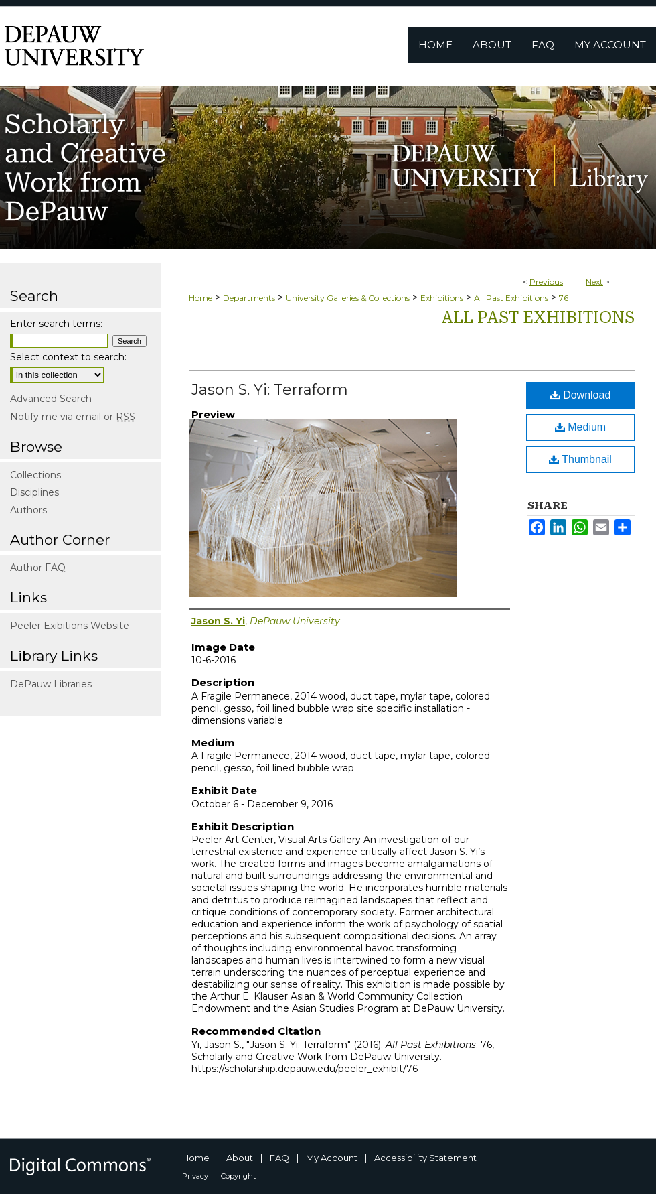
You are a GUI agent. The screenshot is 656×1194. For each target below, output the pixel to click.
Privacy (195, 1176)
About (239, 1157)
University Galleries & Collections (348, 298)
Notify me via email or (72, 417)
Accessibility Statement (425, 1157)
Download (580, 395)
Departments (249, 298)
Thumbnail (580, 459)
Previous (546, 282)
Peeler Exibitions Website (69, 626)
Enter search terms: (56, 324)
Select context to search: (68, 357)
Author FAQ (38, 567)
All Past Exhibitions (511, 298)
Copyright (238, 1176)
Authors (28, 510)
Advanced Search (51, 399)
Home (200, 298)
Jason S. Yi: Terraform (269, 390)
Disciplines (34, 492)
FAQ (279, 1157)
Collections (35, 475)
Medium (580, 427)
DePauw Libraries (51, 684)
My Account (331, 1157)
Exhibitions (441, 298)
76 (563, 298)
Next (594, 282)
